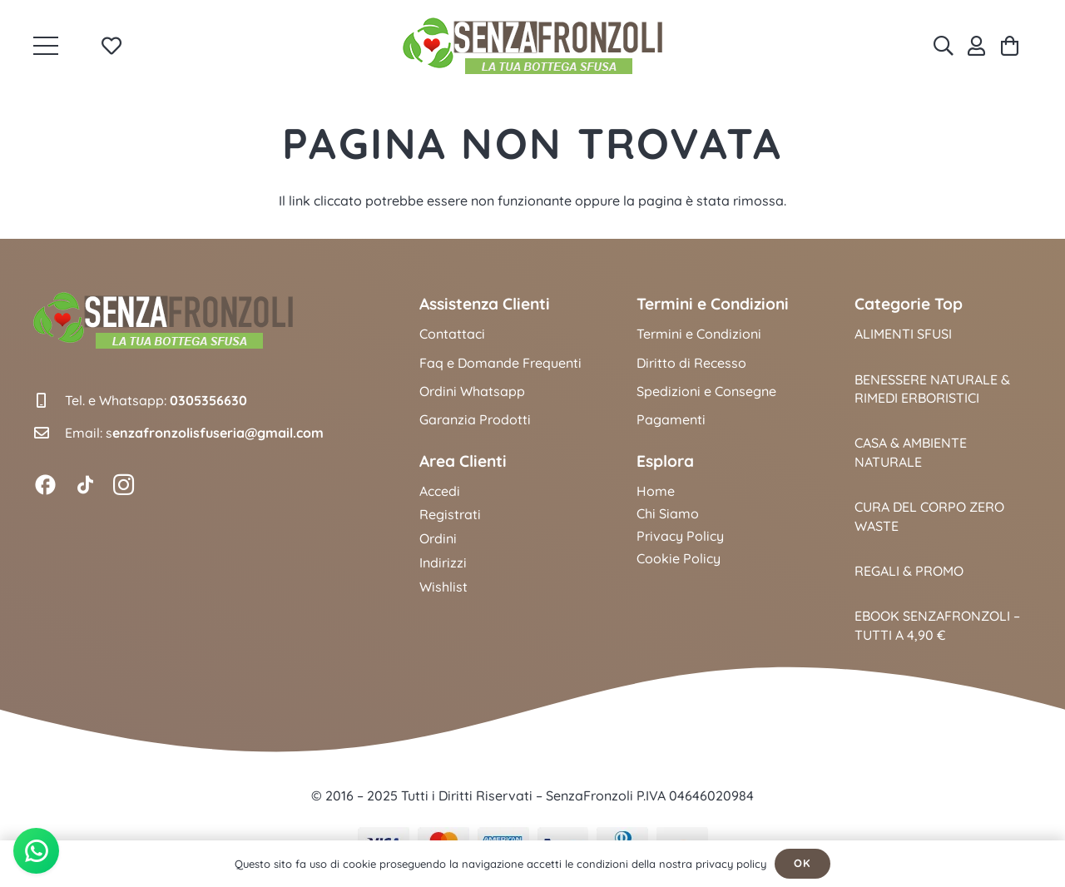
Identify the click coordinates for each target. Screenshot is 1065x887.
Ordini (438, 538)
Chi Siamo (668, 513)
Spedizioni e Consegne (706, 391)
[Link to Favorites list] (111, 46)
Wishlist (443, 586)
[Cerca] (943, 46)
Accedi (439, 491)
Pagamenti (671, 419)
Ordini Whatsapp (472, 391)
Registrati (450, 514)
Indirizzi (443, 562)
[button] (45, 46)
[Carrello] (1010, 46)
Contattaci (452, 333)
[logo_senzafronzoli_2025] (532, 45)
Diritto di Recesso (691, 362)
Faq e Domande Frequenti (500, 362)
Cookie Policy (679, 558)
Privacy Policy (680, 536)
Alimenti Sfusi (903, 333)
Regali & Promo (908, 570)
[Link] (976, 45)
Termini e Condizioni (699, 333)
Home (656, 491)
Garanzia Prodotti (475, 419)
